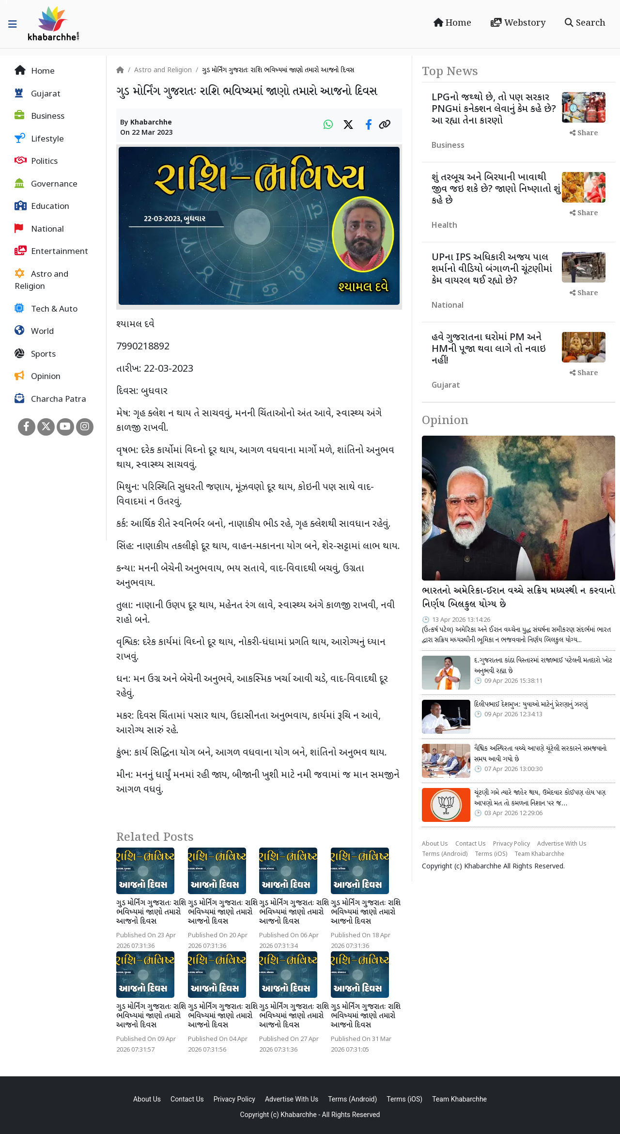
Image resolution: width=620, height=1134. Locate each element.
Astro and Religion (41, 280)
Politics (36, 161)
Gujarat (38, 94)
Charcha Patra (50, 399)
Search (585, 23)
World (34, 331)
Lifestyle (39, 139)
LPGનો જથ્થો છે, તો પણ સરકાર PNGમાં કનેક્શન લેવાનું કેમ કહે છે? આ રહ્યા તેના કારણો (494, 109)
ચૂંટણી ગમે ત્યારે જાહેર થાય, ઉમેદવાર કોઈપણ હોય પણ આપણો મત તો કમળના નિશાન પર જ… (539, 798)
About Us (435, 844)
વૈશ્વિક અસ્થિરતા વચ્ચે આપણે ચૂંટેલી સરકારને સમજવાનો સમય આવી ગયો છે (540, 754)
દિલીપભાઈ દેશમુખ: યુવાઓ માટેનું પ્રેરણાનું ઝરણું (531, 704)
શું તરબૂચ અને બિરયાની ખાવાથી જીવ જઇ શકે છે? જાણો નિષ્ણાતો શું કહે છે (496, 189)
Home (452, 23)
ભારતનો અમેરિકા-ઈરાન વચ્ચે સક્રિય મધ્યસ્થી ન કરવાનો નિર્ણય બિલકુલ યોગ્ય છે (518, 598)
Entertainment (51, 251)
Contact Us (470, 844)
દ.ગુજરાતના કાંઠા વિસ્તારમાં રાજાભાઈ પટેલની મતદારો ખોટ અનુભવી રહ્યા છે (543, 666)
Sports (35, 354)
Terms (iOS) (491, 854)
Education (42, 206)
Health (444, 226)
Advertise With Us (562, 844)
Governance (46, 184)
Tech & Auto (46, 309)
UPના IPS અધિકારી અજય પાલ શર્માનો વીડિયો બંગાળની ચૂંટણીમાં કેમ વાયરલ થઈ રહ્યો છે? (492, 269)
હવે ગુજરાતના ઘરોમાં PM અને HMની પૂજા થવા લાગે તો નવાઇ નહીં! (489, 349)
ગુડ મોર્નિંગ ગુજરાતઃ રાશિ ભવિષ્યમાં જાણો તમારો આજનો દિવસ (151, 912)
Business (39, 116)
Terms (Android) (444, 854)
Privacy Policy (511, 844)
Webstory (518, 23)
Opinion (38, 376)
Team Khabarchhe (539, 854)
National (39, 229)
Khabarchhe (151, 122)
